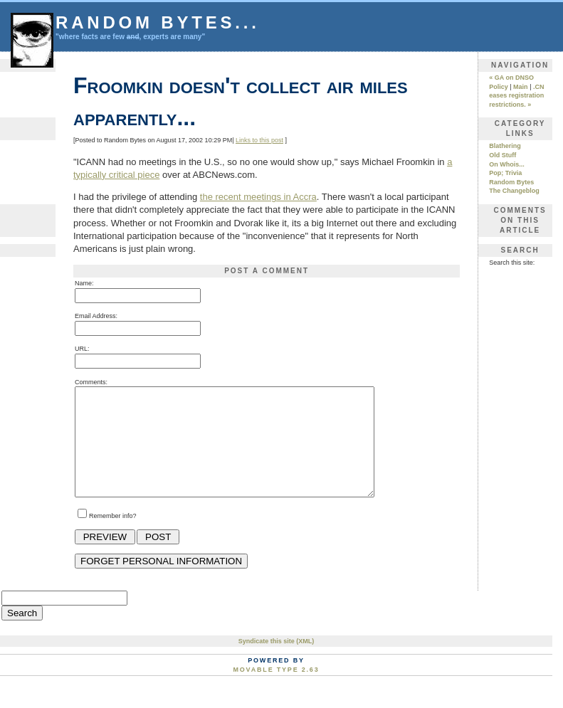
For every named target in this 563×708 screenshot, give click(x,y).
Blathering (505, 145)
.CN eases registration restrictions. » (516, 95)
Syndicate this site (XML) (276, 662)
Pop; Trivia (505, 172)
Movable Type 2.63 (276, 690)
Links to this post (259, 140)
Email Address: (96, 315)
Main (520, 86)
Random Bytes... (158, 22)
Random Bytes (511, 182)
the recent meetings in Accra (258, 196)
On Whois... (507, 164)
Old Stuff (502, 155)
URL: (82, 348)
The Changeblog (514, 190)
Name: (84, 283)
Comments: (91, 382)
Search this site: (512, 262)
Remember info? (113, 537)
